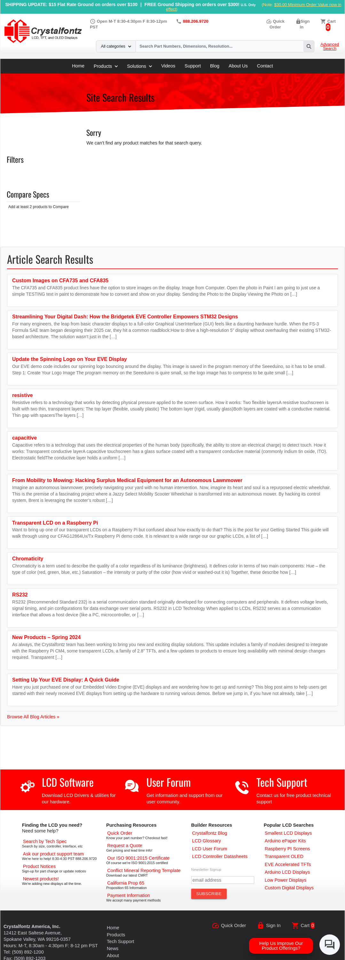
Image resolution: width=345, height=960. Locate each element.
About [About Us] (113, 955)
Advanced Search (329, 46)
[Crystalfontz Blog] (209, 833)
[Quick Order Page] (119, 833)
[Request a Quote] (124, 845)
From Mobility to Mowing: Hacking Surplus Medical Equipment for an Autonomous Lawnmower (127, 480)
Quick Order (233, 925)
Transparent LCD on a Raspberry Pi (55, 523)
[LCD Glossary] (206, 840)
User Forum (168, 782)
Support (192, 66)
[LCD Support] (53, 853)
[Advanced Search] (45, 841)
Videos (168, 66)
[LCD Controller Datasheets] (219, 856)
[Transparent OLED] (284, 856)
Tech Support (281, 782)
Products (106, 66)
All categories (116, 46)
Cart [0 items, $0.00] (331, 21)
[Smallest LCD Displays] (288, 833)
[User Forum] (209, 848)
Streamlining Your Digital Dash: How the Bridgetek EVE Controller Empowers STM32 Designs (125, 316)
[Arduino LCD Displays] (287, 872)
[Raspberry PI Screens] (287, 848)
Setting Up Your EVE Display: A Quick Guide (65, 680)
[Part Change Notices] (39, 866)
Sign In (273, 925)
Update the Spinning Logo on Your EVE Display (69, 359)
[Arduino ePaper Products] (285, 840)
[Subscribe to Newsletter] (209, 894)
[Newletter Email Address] (222, 880)
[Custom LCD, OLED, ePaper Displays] (289, 887)
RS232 (20, 594)
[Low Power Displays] (286, 880)
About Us (238, 66)
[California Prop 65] (125, 883)
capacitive (24, 438)
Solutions (139, 66)
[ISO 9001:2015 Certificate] (138, 858)
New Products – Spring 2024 (46, 637)
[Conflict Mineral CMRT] (143, 870)
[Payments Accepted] (128, 895)
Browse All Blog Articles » (33, 716)
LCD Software (68, 782)
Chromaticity (27, 558)
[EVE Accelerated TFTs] (288, 864)
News (112, 948)
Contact (265, 66)
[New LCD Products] (41, 878)
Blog (214, 66)
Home (78, 66)
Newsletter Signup (206, 869)
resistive (22, 395)
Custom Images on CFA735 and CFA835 (60, 280)
